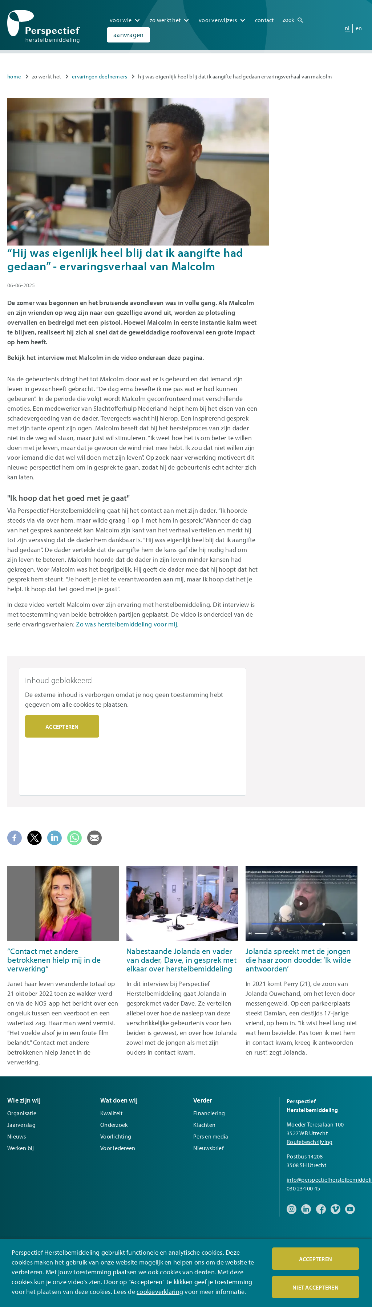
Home (14, 76)
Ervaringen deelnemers (99, 76)
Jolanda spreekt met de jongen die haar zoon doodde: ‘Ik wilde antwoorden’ (298, 960)
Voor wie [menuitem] (121, 17)
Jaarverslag (21, 1124)
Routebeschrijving (309, 1141)
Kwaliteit (111, 1113)
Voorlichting (115, 1136)
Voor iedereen (117, 1148)
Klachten (204, 1124)
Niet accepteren (315, 1287)
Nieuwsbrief (208, 1148)
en (359, 25)
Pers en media (210, 1136)
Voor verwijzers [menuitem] (218, 17)
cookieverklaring (160, 1291)
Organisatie (21, 1113)
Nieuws (16, 1136)
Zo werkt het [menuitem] (165, 17)
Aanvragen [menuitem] (128, 32)
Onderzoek (114, 1124)
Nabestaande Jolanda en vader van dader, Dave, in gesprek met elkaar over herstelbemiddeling (181, 960)
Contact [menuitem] (264, 17)
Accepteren (62, 726)
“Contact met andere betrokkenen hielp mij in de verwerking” (54, 960)
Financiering (209, 1113)
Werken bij (20, 1148)
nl (347, 25)
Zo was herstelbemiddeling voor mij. (127, 624)
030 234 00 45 (303, 1188)
